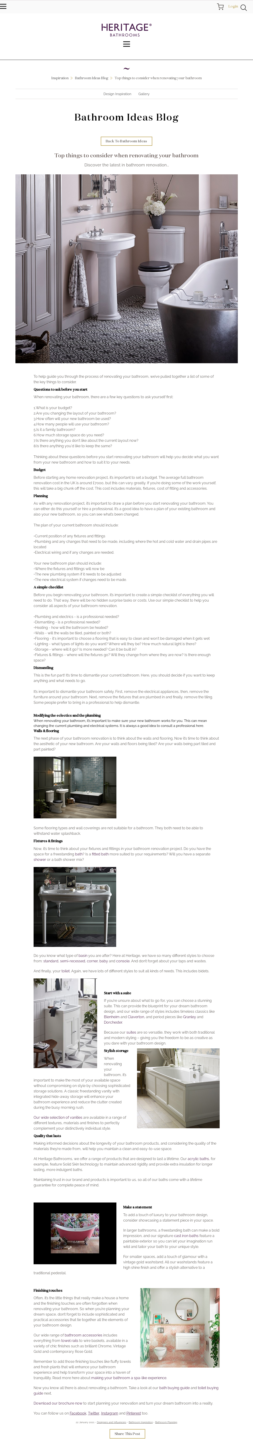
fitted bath (100, 854)
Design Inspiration (117, 94)
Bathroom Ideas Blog (91, 78)
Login (233, 6)
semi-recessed (72, 961)
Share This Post (127, 1434)
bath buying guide (174, 1388)
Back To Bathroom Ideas (126, 141)
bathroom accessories (83, 1335)
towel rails (69, 1341)
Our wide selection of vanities (58, 1118)
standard (50, 961)
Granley (189, 1017)
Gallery (144, 94)
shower (40, 860)
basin (83, 956)
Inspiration (60, 78)
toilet (65, 971)
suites (131, 1033)
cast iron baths (186, 1236)
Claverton (136, 1017)
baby (103, 961)
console (123, 961)
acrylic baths (198, 1159)
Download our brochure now (58, 1404)
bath (79, 854)
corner (92, 961)
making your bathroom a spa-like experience (128, 1378)
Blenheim (112, 1017)
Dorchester (113, 1023)
